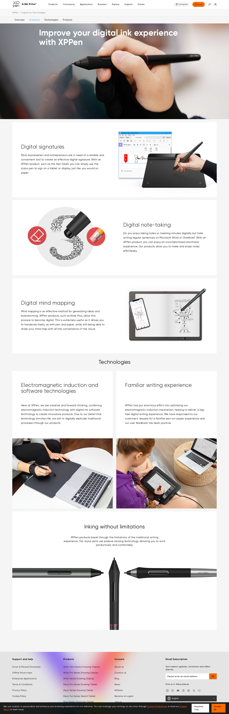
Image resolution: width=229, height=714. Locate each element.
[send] (213, 676)
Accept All (217, 708)
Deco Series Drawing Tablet (78, 690)
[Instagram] (167, 690)
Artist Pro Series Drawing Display (80, 672)
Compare (183, 4)
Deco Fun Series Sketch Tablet (79, 696)
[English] (191, 698)
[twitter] (194, 690)
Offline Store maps (22, 672)
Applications (86, 4)
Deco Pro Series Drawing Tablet (80, 684)
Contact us (120, 672)
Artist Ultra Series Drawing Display (81, 667)
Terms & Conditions (22, 684)
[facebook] (172, 690)
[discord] (178, 690)
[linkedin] (183, 690)
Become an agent (124, 696)
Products (53, 4)
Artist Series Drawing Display (78, 678)
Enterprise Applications (24, 678)
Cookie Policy (19, 696)
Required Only (198, 708)
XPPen (15, 12)
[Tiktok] (188, 690)
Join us (118, 702)
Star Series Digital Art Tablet (78, 702)
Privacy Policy (19, 690)
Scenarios (34, 20)
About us (119, 667)
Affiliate (118, 690)
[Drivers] (141, 4)
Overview (19, 20)
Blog (116, 678)
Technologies (51, 20)
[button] (209, 4)
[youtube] (199, 690)
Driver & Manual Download (26, 667)
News (117, 684)
